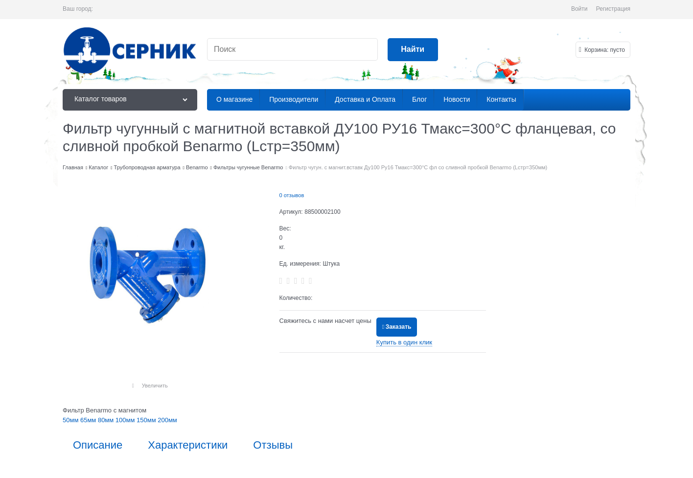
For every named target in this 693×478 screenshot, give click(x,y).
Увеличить (155, 385)
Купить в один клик (404, 342)
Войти (579, 8)
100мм (126, 420)
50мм (71, 420)
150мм (147, 420)
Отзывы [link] (273, 445)
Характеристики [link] (188, 445)
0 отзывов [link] (291, 195)
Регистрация (613, 8)
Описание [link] (97, 445)
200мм (167, 420)
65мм (89, 420)
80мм (107, 420)
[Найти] (413, 49)
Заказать (399, 326)
